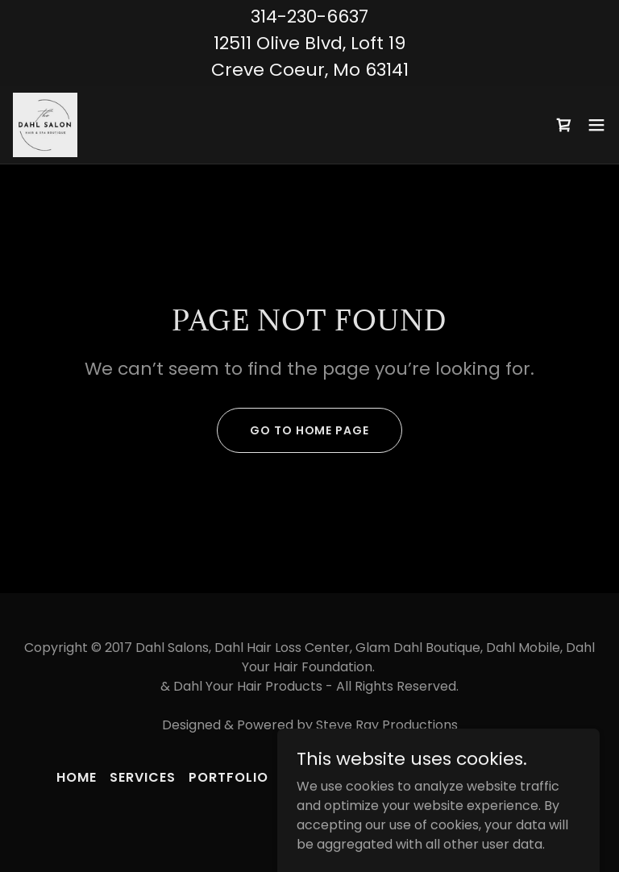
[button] (596, 125)
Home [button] (76, 777)
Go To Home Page (309, 430)
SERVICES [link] (143, 777)
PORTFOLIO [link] (228, 777)
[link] (45, 125)
